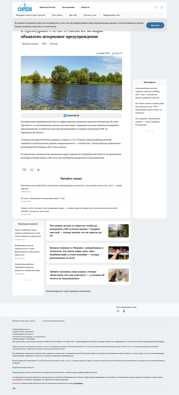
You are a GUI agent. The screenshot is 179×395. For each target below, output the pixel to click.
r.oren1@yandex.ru (39, 337)
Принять (155, 25)
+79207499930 (30, 339)
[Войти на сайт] (161, 7)
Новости (85, 7)
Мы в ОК (73, 15)
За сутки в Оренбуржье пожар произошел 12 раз (71, 200)
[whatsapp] (32, 169)
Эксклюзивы (68, 7)
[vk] (24, 169)
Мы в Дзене (57, 15)
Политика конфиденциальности (53, 321)
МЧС (44, 43)
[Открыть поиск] (155, 7)
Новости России (47, 7)
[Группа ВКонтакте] (71, 115)
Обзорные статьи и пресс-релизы (30, 15)
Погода (54, 43)
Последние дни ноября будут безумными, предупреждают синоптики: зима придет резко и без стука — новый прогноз (71, 188)
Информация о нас (111, 15)
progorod (117, 53)
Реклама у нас (90, 15)
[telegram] (39, 169)
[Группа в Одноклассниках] (124, 311)
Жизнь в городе (30, 43)
